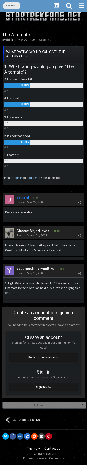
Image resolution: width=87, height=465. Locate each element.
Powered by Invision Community (43, 458)
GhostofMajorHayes (32, 231)
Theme (33, 448)
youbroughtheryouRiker (36, 269)
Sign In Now (43, 387)
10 (56, 231)
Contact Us (52, 448)
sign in (18, 177)
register (32, 177)
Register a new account (43, 357)
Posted (30, 202)
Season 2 (45, 39)
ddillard (11, 39)
